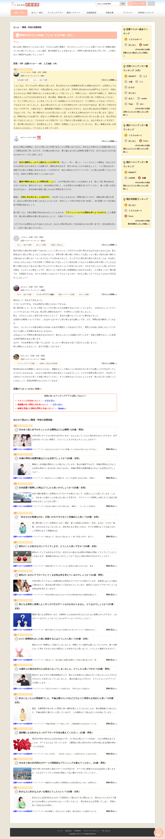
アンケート (128, 13)
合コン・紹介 (37, 13)
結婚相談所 (91, 13)
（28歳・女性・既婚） (32, 287)
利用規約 (78, 831)
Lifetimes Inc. (80, 834)
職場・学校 (19, 13)
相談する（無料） (137, 3)
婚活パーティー (73, 13)
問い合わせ (106, 831)
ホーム (60, 831)
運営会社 (68, 831)
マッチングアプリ (55, 13)
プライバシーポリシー (91, 831)
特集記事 (110, 13)
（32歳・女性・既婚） (32, 237)
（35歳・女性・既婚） (34, 72)
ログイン (151, 3)
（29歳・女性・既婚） (33, 356)
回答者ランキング (146, 13)
